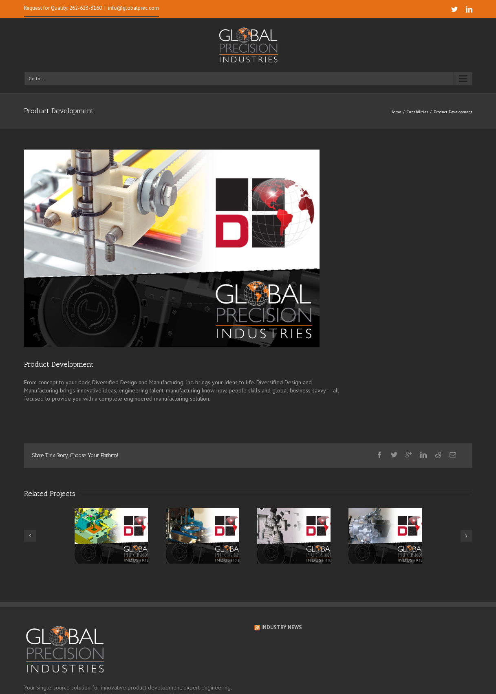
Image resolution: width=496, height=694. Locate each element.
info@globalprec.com (133, 7)
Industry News (281, 627)
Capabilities (417, 112)
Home (395, 112)
